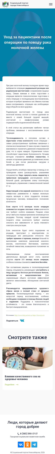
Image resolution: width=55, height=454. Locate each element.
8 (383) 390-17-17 (28, 434)
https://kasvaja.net (38, 315)
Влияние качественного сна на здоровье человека (22, 377)
